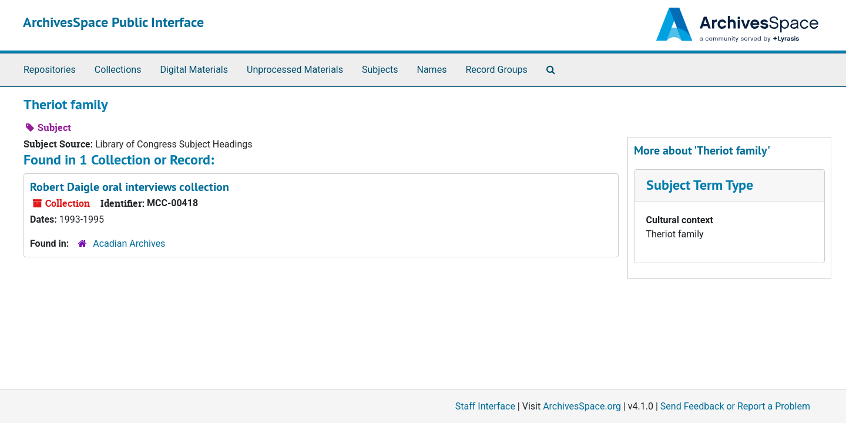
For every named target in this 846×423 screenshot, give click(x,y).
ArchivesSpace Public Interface (113, 22)
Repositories (50, 69)
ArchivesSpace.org (582, 406)
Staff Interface (485, 406)
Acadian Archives (129, 243)
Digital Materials (194, 69)
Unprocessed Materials (295, 69)
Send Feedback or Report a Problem (735, 406)
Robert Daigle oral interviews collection (129, 186)
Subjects (380, 69)
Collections (118, 69)
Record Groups (496, 69)
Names (432, 69)
